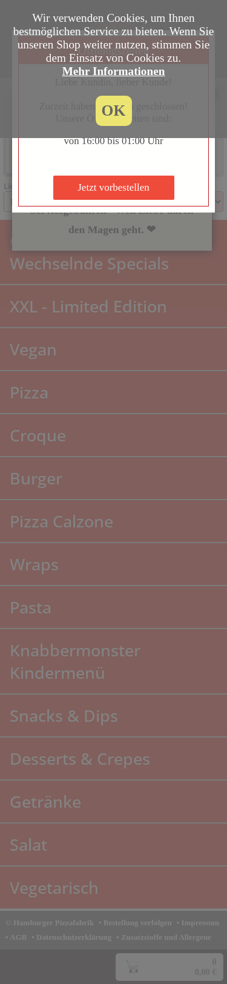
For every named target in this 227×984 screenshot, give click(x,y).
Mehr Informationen (113, 71)
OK (114, 110)
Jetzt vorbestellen (113, 187)
